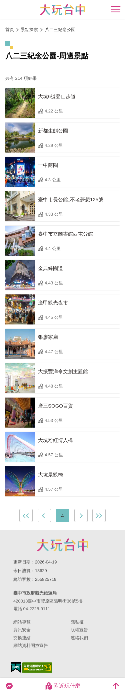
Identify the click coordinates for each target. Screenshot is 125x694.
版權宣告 (79, 629)
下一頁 (81, 515)
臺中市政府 (62, 544)
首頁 (9, 29)
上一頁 (44, 515)
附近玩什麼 (62, 686)
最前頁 (26, 515)
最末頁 (99, 515)
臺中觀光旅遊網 (62, 9)
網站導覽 (22, 622)
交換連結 (22, 637)
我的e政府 (16, 667)
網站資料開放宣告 (30, 645)
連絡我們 (79, 637)
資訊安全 (22, 629)
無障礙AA (37, 667)
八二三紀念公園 (60, 29)
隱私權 (77, 622)
